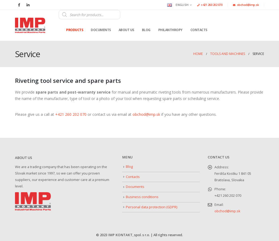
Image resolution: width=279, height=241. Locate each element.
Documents (101, 30)
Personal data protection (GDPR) (151, 207)
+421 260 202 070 (210, 5)
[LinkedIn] (28, 5)
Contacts (198, 30)
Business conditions (142, 197)
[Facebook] (19, 5)
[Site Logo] (30, 25)
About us (126, 30)
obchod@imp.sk (246, 5)
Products (74, 30)
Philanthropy (170, 30)
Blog (146, 30)
